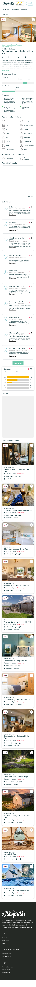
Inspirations (5, 940)
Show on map (20, 473)
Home (3, 45)
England (19, 45)
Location (5, 14)
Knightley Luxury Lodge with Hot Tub (17, 622)
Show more (18, 363)
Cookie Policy (6, 972)
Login (3, 943)
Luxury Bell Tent (10, 854)
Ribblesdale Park (8, 49)
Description (5, 9)
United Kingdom (11, 45)
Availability (15, 9)
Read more (5, 70)
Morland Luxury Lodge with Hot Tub (17, 661)
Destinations (5, 938)
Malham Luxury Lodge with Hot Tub (17, 700)
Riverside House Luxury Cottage (16, 777)
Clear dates (30, 196)
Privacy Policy (6, 969)
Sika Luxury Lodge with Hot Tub (16, 549)
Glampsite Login (6, 954)
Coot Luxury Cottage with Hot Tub (16, 891)
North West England (7, 46)
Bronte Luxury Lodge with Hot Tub (16, 585)
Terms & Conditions (7, 967)
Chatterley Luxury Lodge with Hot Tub (18, 510)
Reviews (24, 9)
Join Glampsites (6, 956)
